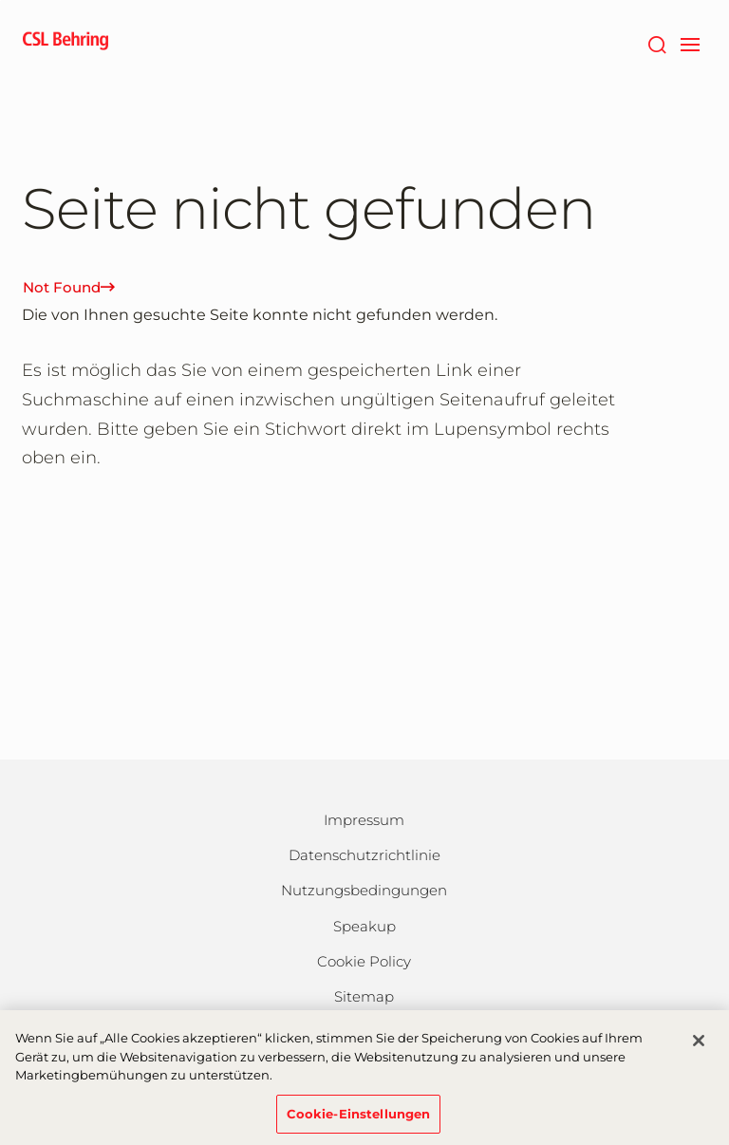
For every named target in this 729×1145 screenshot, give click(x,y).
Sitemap (364, 996)
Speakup (364, 926)
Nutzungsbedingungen (364, 890)
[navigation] (689, 42)
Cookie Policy (364, 961)
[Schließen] (699, 1047)
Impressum (364, 820)
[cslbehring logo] (65, 42)
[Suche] (656, 42)
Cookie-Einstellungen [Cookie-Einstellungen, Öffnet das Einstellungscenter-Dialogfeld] (359, 1120)
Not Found (69, 287)
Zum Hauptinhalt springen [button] (0, 0)
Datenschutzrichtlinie (364, 855)
